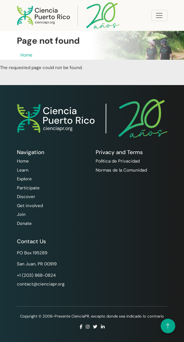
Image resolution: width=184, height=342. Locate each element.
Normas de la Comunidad (121, 170)
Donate (24, 223)
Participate (28, 188)
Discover (26, 197)
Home (26, 55)
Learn (23, 170)
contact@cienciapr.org (40, 284)
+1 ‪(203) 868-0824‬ (36, 275)
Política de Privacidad (118, 161)
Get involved (30, 206)
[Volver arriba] (168, 326)
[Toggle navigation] (159, 15)
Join (21, 214)
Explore (24, 179)
